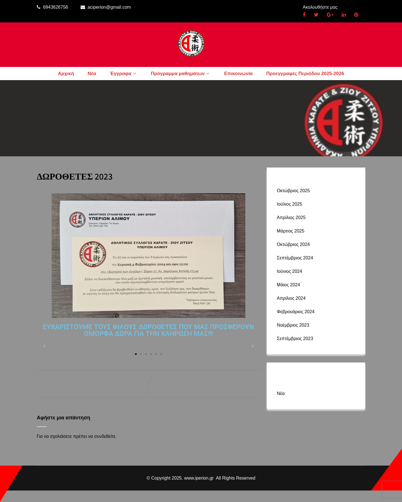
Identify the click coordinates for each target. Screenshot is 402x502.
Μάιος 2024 (288, 284)
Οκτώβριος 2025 (293, 190)
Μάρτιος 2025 (290, 231)
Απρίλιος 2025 (291, 217)
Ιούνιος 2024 (289, 271)
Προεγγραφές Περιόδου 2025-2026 (305, 73)
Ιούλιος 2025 (289, 204)
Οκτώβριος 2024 (293, 244)
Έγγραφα (123, 73)
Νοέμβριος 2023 (293, 325)
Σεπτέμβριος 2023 (295, 338)
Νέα (92, 73)
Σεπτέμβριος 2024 (295, 257)
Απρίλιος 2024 (291, 298)
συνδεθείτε (104, 436)
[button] (44, 346)
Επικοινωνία (238, 73)
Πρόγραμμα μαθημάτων (181, 73)
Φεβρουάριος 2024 (295, 311)
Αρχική (66, 73)
